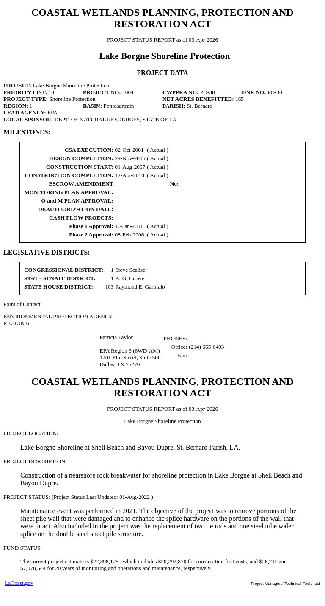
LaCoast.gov (19, 583)
